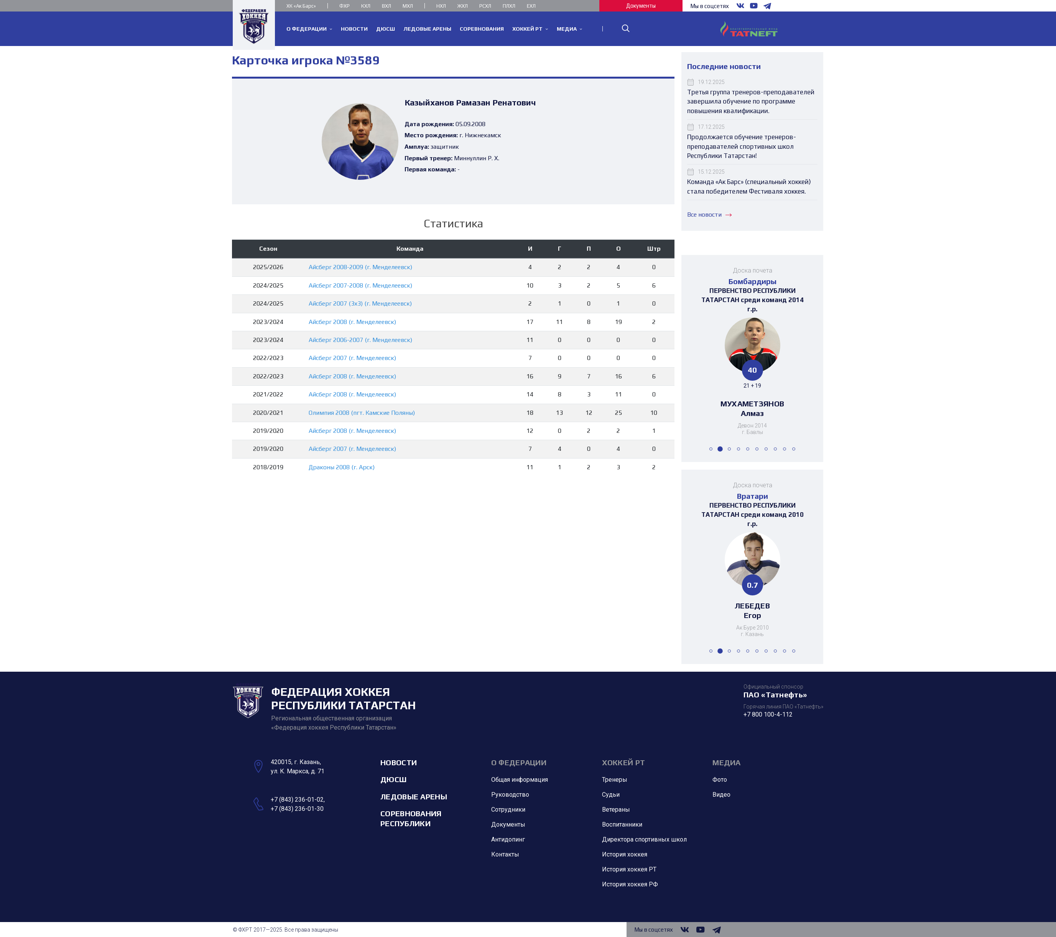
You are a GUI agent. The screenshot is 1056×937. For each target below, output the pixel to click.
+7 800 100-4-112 (768, 714)
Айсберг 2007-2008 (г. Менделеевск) (360, 285)
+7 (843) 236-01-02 (297, 799)
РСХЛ (485, 6)
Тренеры (614, 780)
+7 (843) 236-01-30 (297, 808)
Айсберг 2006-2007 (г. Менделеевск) (360, 340)
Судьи (611, 795)
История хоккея (624, 854)
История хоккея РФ (630, 884)
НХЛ (441, 6)
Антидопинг (508, 839)
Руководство (510, 795)
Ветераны (616, 810)
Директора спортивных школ (644, 839)
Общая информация (519, 780)
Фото (719, 780)
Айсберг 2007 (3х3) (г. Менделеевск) (360, 303)
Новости (398, 762)
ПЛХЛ (509, 6)
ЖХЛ (462, 6)
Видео (721, 795)
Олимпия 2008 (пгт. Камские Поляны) (362, 412)
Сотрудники (508, 810)
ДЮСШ (393, 779)
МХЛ (408, 6)
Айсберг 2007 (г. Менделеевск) (352, 358)
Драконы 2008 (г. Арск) (342, 467)
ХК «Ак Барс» (301, 6)
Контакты (505, 854)
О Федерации (518, 762)
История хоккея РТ (629, 869)
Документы (641, 5)
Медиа (726, 762)
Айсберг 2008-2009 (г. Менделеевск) (360, 267)
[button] (710, 448)
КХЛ (365, 6)
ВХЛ (386, 6)
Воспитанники (622, 825)
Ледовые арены (413, 796)
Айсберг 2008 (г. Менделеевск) (352, 321)
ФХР (344, 6)
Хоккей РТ (623, 762)
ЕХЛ (531, 6)
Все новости (709, 214)
